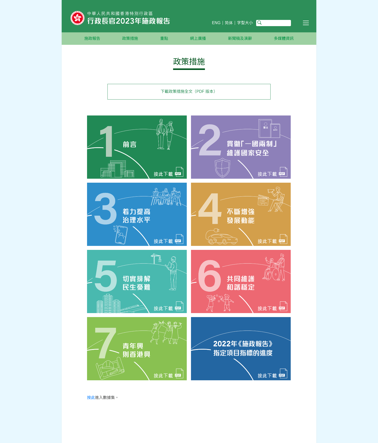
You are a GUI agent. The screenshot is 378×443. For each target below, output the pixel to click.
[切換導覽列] (305, 23)
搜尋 (259, 23)
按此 (91, 397)
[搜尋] (273, 23)
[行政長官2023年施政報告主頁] (136, 19)
